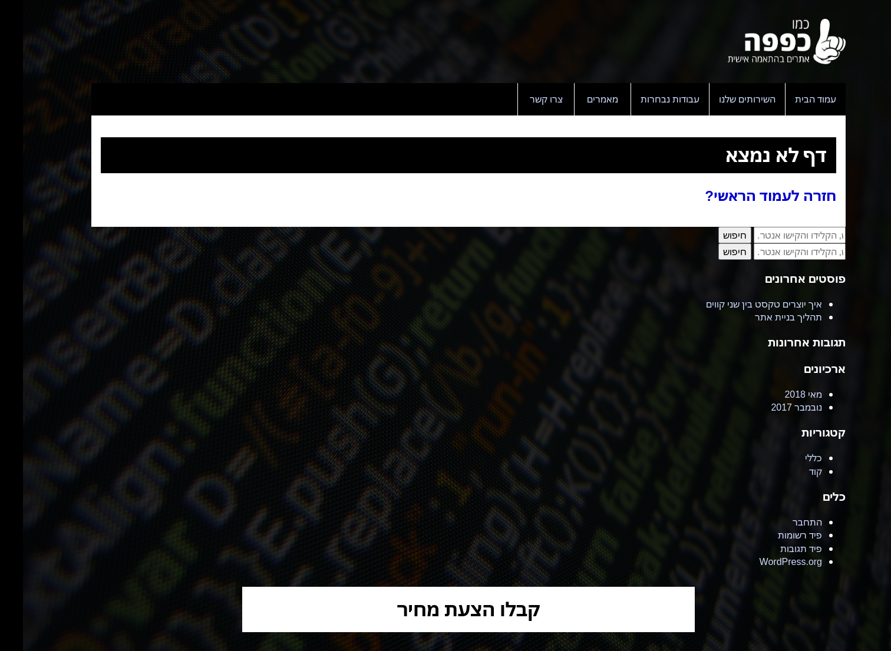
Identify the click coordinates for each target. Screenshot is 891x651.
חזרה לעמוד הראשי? (747, 195)
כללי (790, 457)
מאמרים (579, 98)
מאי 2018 (780, 394)
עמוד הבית (792, 98)
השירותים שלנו (724, 98)
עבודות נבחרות (647, 98)
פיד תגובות (778, 548)
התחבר (784, 521)
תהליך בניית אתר (765, 316)
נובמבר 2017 (773, 407)
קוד (792, 471)
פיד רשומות (777, 534)
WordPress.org (768, 561)
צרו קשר (523, 98)
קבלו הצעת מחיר (445, 609)
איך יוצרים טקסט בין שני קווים (741, 304)
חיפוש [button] (712, 235)
